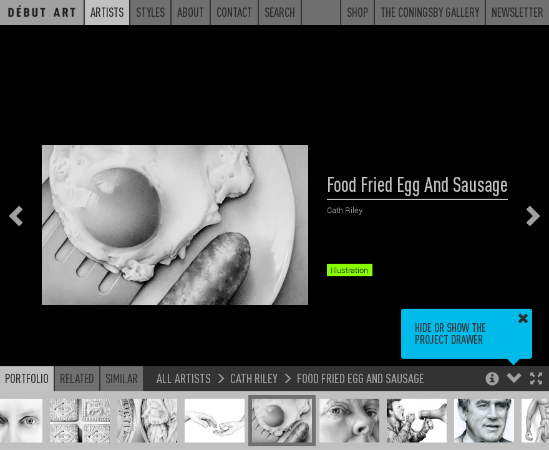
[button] (536, 380)
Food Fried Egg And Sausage (360, 377)
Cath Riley (254, 377)
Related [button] (77, 378)
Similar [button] (121, 378)
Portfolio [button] (27, 378)
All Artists (184, 377)
